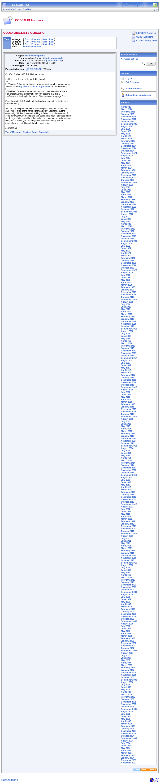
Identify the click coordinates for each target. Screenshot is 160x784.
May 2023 (125, 192)
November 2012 (128, 499)
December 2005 (128, 702)
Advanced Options (129, 59)
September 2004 (129, 738)
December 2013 (128, 468)
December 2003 (128, 760)
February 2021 (128, 258)
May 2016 (125, 397)
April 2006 (126, 692)
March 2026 (126, 109)
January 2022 (127, 231)
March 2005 (126, 724)
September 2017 (129, 358)
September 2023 (129, 182)
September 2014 (129, 446)
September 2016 (129, 387)
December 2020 (128, 263)
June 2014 (126, 453)
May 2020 (125, 280)
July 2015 (125, 421)
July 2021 (125, 246)
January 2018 (127, 348)
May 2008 (125, 631)
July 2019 (125, 304)
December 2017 (128, 351)
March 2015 (126, 431)
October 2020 (127, 268)
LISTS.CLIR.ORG (9, 780)
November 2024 (128, 148)
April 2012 (126, 516)
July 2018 (125, 333)
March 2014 (126, 460)
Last (51, 39)
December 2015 (128, 409)
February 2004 (128, 755)
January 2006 (127, 699)
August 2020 (127, 272)
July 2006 (125, 685)
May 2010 (125, 572)
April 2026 (126, 107)
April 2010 (126, 575)
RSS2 (153, 770)
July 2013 (125, 480)
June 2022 (126, 219)
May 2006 (125, 689)
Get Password (132, 82)
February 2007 (128, 667)
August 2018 (127, 331)
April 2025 (126, 136)
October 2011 (127, 531)
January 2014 (127, 465)
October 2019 (127, 297)
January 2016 (127, 407)
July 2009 (125, 597)
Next (44, 39)
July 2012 (125, 509)
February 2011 (128, 550)
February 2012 (128, 521)
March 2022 (126, 226)
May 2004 (125, 748)
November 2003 (128, 763)
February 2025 (128, 141)
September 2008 (129, 621)
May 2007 (125, 660)
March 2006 (126, 694)
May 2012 (125, 514)
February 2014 (128, 463)
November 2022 (128, 207)
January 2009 (127, 611)
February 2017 (128, 375)
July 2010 (125, 567)
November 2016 (128, 382)
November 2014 (128, 441)
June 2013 (126, 482)
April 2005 (126, 721)
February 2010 (128, 580)
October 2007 (127, 648)
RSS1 (145, 770)
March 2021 (126, 255)
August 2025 (127, 126)
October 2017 (127, 355)
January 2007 (127, 670)
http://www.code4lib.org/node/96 (34, 86)
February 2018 (128, 346)
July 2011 (125, 538)
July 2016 (125, 392)
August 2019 (127, 302)
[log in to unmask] (53, 58)
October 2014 (127, 443)
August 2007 (127, 653)
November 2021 (128, 236)
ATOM (137, 770)
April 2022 (126, 224)
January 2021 (127, 260)
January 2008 (127, 641)
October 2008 (127, 619)
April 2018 (126, 341)
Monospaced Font (32, 46)
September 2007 (129, 650)
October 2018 (127, 326)
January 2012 (127, 524)
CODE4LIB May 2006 (146, 40)
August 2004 (127, 741)
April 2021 (126, 253)
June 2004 (126, 745)
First (27, 39)
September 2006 (129, 680)
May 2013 (125, 485)
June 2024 (126, 160)
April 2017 (126, 370)
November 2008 (128, 616)
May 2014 (125, 455)
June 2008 (126, 628)
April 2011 (126, 546)
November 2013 (128, 470)
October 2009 (127, 589)
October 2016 (127, 385)
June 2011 (126, 541)
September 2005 (129, 709)
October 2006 (127, 677)
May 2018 (125, 338)
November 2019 (128, 294)
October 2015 (127, 414)
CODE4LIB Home (144, 37)
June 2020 (126, 277)
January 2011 (127, 553)
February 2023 (128, 199)
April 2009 (126, 604)
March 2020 (126, 285)
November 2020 (128, 265)
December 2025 (128, 116)
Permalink (44, 132)
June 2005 (126, 716)
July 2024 (125, 158)
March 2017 (126, 372)
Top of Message (13, 132)
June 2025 (126, 131)
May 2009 (125, 602)
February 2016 (128, 404)
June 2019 (126, 307)
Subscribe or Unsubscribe (138, 95)
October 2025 (127, 121)
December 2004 (128, 731)
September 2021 (129, 241)
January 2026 (127, 114)
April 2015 (126, 429)
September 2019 (129, 299)
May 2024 (125, 163)
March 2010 (126, 577)
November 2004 (128, 733)
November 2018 (128, 324)
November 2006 (128, 675)
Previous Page (30, 132)
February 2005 (128, 726)
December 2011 (128, 526)
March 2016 (126, 402)
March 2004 (126, 753)
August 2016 (127, 390)
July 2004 (125, 743)
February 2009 (128, 609)
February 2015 (128, 433)
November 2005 (128, 704)
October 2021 (127, 238)
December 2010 (128, 555)
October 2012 (127, 502)
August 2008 (127, 624)
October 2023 (127, 180)
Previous (35, 39)
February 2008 (128, 638)
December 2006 (128, 672)
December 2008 (128, 614)
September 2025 (129, 124)
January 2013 (127, 494)
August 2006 (127, 682)
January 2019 (127, 319)
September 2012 (129, 504)
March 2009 (126, 607)
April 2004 (126, 750)
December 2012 (128, 497)
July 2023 (125, 187)
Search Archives (129, 54)
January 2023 (127, 202)
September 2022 (129, 212)
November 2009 (128, 587)
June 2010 (126, 570)
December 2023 (128, 175)
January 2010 (127, 582)
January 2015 (127, 436)
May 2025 (125, 134)
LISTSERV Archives (146, 33)
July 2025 (125, 129)
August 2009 (127, 594)
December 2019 (128, 292)
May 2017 (125, 368)
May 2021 (125, 251)
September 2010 (129, 563)
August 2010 (127, 565)
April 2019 (126, 312)
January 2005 (127, 728)
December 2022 (128, 204)
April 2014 (126, 458)
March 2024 (126, 168)
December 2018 (128, 321)
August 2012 (127, 507)
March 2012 (126, 519)
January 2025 (127, 143)
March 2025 (126, 138)
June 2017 (126, 365)
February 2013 (128, 492)
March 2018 (126, 343)
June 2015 (126, 424)
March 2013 (126, 489)
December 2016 (128, 380)
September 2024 (129, 153)
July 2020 (125, 275)
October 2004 (127, 736)
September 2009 (129, 592)
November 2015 (128, 411)
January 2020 (127, 290)
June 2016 (126, 394)
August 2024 (127, 155)
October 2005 (127, 706)
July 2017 (125, 363)
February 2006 (128, 697)
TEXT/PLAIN (36, 69)
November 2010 (128, 558)
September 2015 (129, 416)
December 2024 (128, 146)
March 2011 (126, 548)
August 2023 (127, 185)
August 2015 (127, 419)
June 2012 (126, 511)
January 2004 (127, 758)
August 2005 (127, 711)
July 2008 (125, 626)
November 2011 (128, 528)
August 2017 (127, 360)
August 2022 (127, 214)
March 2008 (126, 636)
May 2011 (125, 543)
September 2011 (129, 533)
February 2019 (128, 316)
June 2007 (126, 658)
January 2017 (127, 377)
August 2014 (127, 448)
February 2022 (128, 229)
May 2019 (125, 309)
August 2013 (127, 477)
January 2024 (127, 173)
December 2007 (128, 643)
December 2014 (128, 438)
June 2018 (126, 336)
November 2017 (128, 353)
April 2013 (126, 487)
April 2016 (126, 399)
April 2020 (126, 282)
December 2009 (128, 585)
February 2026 (128, 112)
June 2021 (126, 248)
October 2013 (127, 472)
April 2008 (126, 633)
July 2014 (125, 450)
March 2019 (126, 314)
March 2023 (126, 197)
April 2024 (126, 165)
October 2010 (127, 560)
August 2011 (127, 536)
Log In (129, 78)
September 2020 (129, 270)
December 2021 (128, 233)
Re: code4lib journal (35, 56)
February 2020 (128, 287)
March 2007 (126, 665)
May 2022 (125, 221)
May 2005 (125, 719)
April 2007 (126, 663)
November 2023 (128, 177)
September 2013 (129, 475)
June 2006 (126, 687)
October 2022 (127, 209)
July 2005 (125, 714)
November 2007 (128, 646)
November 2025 (128, 119)
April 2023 (126, 194)
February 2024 (128, 170)
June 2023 (126, 190)
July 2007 (125, 655)
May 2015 (125, 426)
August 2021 (127, 243)
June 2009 (126, 599)
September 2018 (129, 329)
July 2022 (125, 216)
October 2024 (127, 151)
